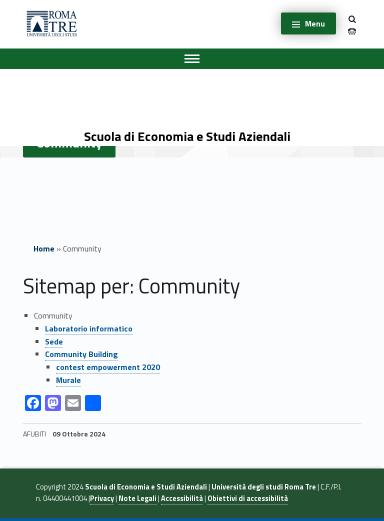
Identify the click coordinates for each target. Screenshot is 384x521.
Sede (54, 342)
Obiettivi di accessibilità (248, 498)
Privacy (102, 498)
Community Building (81, 354)
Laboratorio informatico (88, 328)
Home (44, 248)
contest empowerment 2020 (108, 367)
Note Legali (137, 498)
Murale (68, 380)
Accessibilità (182, 498)
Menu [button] (315, 24)
